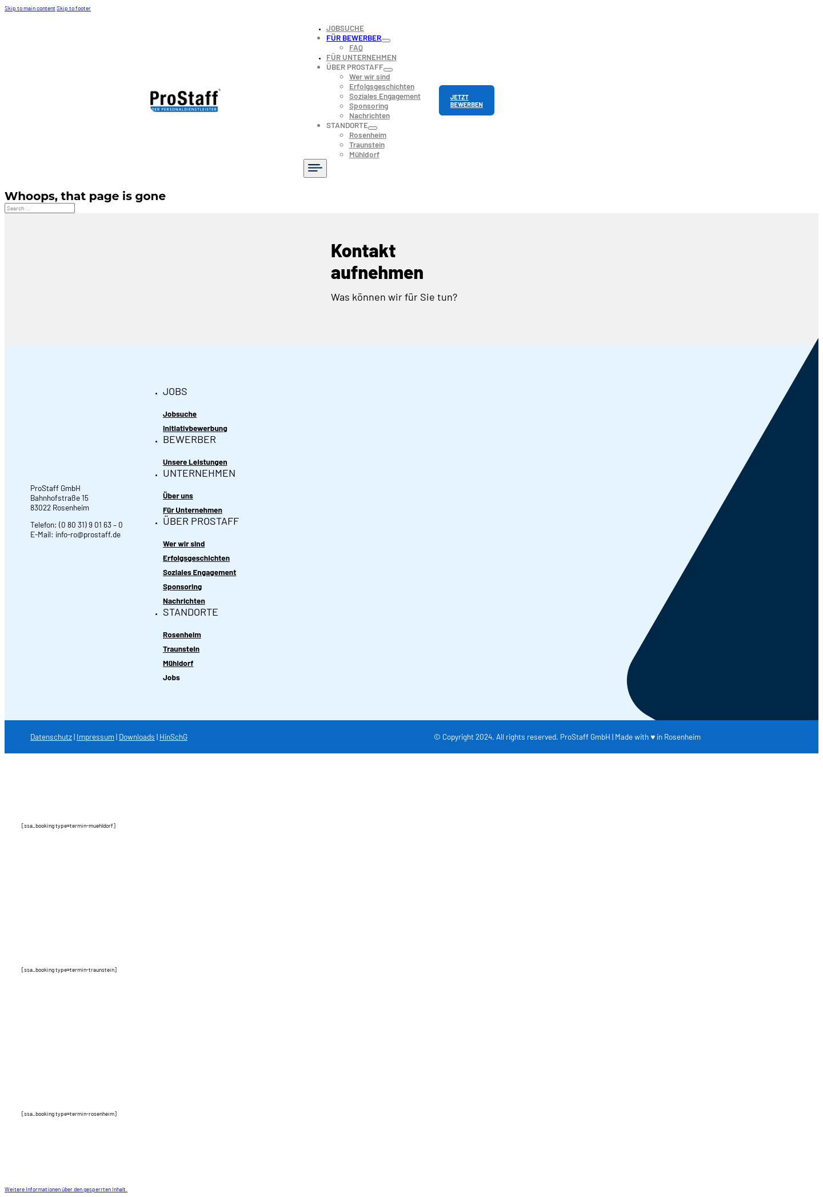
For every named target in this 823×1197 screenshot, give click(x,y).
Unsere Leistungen (195, 461)
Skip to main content (30, 8)
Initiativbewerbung (195, 428)
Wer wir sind (369, 76)
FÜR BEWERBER (353, 37)
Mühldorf (364, 154)
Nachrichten (369, 115)
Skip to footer (74, 8)
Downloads (137, 736)
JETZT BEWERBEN (466, 100)
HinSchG (173, 736)
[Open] (315, 168)
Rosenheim (367, 134)
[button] (66, 1189)
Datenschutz (51, 736)
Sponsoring (368, 105)
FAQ (356, 47)
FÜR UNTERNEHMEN (361, 57)
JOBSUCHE (345, 28)
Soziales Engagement (385, 96)
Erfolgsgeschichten (381, 86)
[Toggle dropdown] (385, 40)
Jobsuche (180, 413)
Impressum (95, 736)
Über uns (178, 495)
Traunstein (367, 144)
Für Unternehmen (192, 509)
